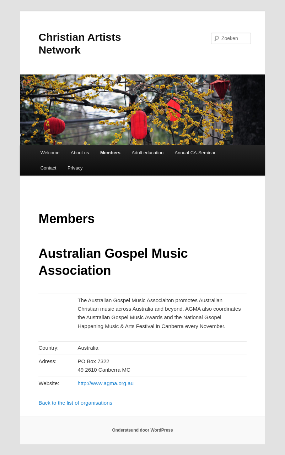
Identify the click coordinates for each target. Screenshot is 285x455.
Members (110, 152)
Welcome (50, 152)
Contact (49, 168)
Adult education (147, 152)
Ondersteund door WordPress (142, 430)
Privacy (75, 168)
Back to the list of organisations (75, 403)
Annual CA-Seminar (195, 152)
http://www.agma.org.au (105, 383)
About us (80, 152)
